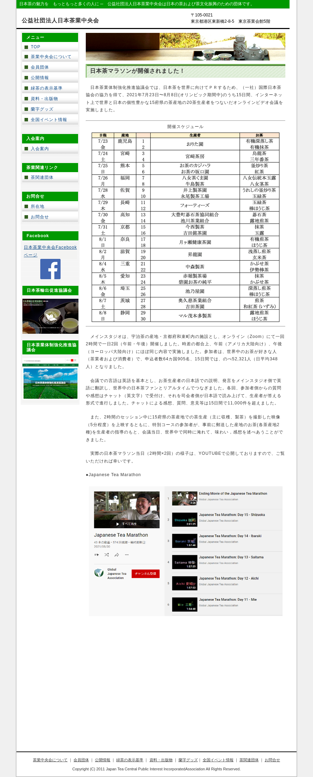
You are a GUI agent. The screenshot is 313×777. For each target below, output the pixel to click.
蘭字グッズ (42, 109)
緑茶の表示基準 (47, 88)
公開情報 (40, 77)
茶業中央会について (51, 56)
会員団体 (40, 67)
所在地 (37, 206)
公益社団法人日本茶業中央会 (60, 20)
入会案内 (40, 148)
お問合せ (40, 216)
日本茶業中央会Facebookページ (50, 251)
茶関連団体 (42, 177)
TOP (35, 46)
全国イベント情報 (49, 119)
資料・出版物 (44, 98)
